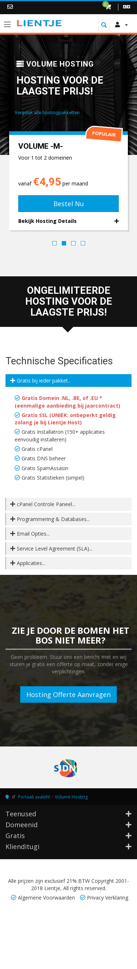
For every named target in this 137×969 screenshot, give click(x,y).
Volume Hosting (71, 797)
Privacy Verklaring (107, 897)
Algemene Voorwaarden (46, 897)
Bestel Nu (68, 203)
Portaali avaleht (34, 797)
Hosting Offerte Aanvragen (68, 694)
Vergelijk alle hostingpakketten (47, 112)
